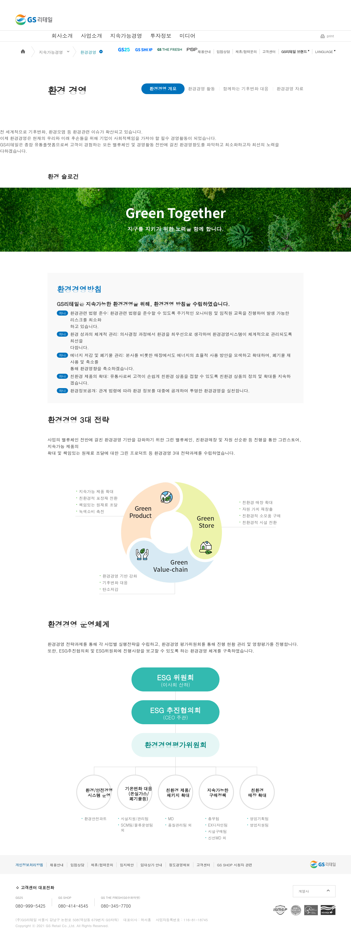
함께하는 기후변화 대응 (246, 89)
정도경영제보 (179, 864)
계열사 (303, 891)
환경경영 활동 (201, 89)
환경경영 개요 (162, 89)
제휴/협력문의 (246, 51)
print (330, 35)
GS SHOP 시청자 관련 (234, 864)
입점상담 (223, 51)
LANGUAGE (324, 51)
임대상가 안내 (151, 864)
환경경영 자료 (290, 89)
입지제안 (127, 864)
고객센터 (269, 51)
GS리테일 (33, 19)
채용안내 (204, 51)
